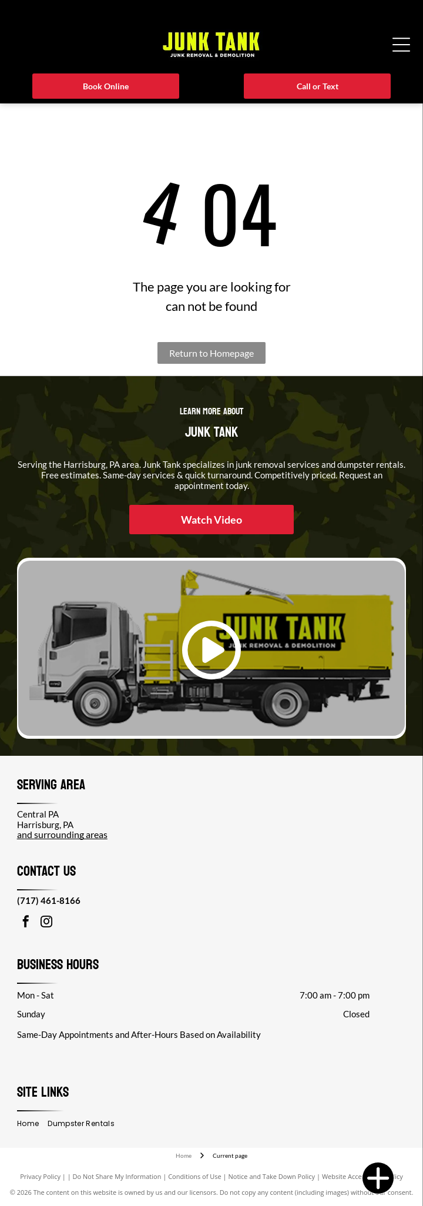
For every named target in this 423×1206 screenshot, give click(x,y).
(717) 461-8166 (48, 900)
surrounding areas (71, 834)
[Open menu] (401, 44)
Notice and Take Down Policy (272, 1176)
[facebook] (26, 923)
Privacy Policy (40, 1176)
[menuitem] (32, 1124)
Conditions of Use (194, 1176)
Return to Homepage (211, 353)
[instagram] (46, 923)
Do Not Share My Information (117, 1176)
